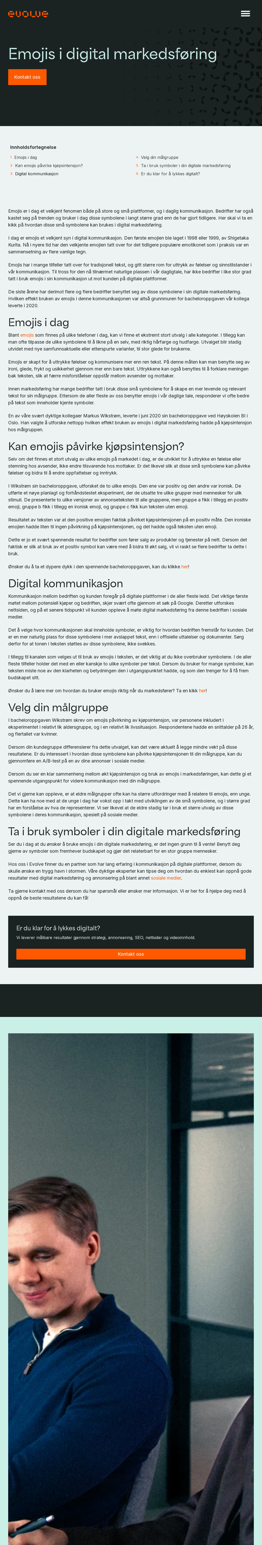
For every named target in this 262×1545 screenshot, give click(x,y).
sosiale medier (166, 878)
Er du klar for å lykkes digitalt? (170, 173)
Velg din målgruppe (159, 157)
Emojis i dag (25, 157)
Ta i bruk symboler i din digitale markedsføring (186, 165)
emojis (27, 335)
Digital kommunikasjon (36, 173)
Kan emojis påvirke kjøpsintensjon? (49, 165)
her (184, 566)
